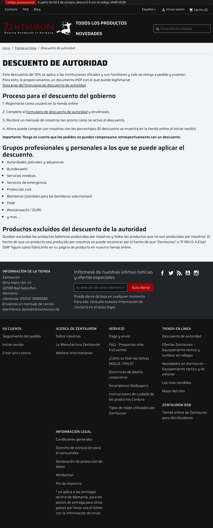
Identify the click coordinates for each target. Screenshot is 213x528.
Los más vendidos (176, 382)
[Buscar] (182, 28)
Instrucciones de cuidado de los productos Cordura (131, 396)
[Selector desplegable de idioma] (149, 9)
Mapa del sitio (173, 391)
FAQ (26, 9)
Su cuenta (12, 328)
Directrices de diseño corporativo (126, 374)
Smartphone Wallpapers (128, 385)
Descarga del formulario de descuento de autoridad (44, 85)
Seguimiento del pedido (22, 336)
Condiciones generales (74, 439)
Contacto (11, 9)
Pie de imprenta (69, 483)
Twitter (171, 273)
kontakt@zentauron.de (40, 309)
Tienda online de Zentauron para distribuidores (184, 415)
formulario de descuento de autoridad (57, 112)
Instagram (197, 273)
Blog (37, 9)
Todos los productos (101, 23)
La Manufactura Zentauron (78, 344)
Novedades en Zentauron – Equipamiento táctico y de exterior (184, 369)
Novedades (89, 33)
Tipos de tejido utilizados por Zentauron (132, 410)
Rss (180, 273)
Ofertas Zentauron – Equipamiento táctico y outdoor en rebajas (181, 350)
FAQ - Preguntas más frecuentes (126, 347)
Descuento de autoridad (181, 336)
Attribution (65, 475)
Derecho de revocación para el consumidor (78, 450)
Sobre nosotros (68, 336)
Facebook (163, 273)
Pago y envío (119, 336)
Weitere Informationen (74, 353)
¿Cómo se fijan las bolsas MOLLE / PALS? (129, 360)
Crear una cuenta (17, 353)
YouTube (188, 273)
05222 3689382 (34, 298)
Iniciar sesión (13, 344)
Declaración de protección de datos (79, 464)
